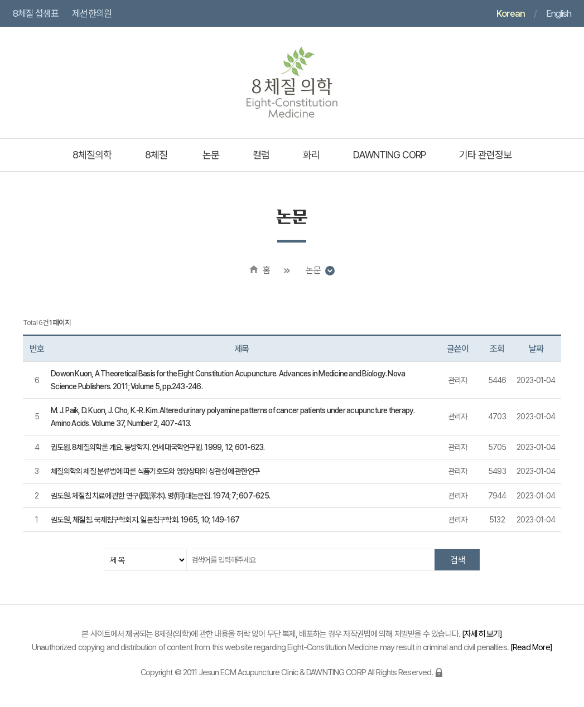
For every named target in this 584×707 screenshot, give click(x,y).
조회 (497, 348)
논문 (210, 155)
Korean (510, 13)
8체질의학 (92, 155)
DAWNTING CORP (389, 155)
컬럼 (261, 155)
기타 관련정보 (485, 155)
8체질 (156, 155)
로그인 (439, 672)
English (558, 13)
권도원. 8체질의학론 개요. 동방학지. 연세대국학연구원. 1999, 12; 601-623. (158, 447)
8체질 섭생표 (36, 13)
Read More (531, 647)
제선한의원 (91, 13)
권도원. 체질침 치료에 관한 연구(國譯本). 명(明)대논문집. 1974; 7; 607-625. (160, 495)
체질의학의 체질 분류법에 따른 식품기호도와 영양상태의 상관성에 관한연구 (155, 471)
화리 (311, 155)
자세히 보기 (482, 634)
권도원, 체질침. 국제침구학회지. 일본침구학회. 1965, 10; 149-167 (145, 519)
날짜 (536, 348)
